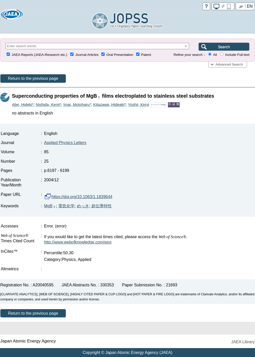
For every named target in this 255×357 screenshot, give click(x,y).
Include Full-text (237, 55)
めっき (83, 206)
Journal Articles (86, 55)
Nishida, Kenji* (48, 104)
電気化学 (66, 206)
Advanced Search (229, 64)
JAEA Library (243, 342)
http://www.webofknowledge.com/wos (77, 242)
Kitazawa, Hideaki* (109, 104)
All (215, 55)
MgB (50, 206)
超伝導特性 (101, 206)
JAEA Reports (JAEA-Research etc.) (39, 55)
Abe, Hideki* (23, 104)
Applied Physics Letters (65, 143)
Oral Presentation (119, 55)
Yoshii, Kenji (138, 104)
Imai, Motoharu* (77, 104)
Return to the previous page (33, 78)
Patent (146, 55)
